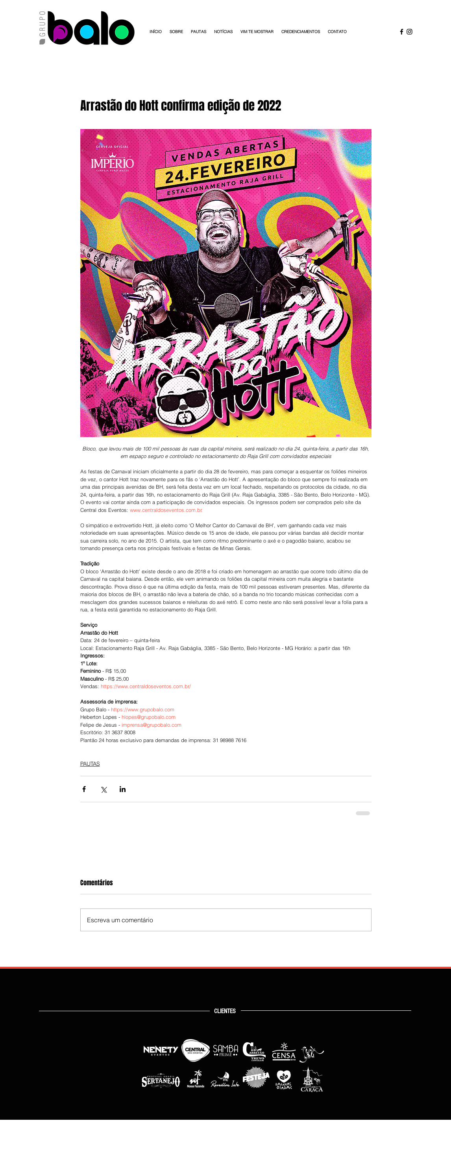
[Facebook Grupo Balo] (401, 31)
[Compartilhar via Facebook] (84, 789)
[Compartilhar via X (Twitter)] (103, 789)
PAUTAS (90, 763)
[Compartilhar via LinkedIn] (122, 789)
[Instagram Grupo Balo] (409, 31)
